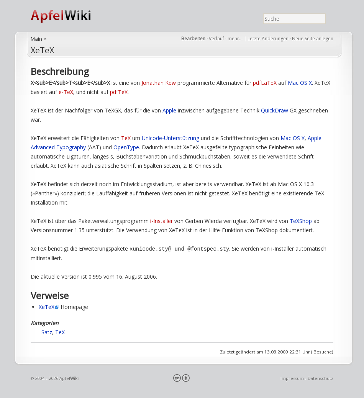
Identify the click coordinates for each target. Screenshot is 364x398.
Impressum (292, 378)
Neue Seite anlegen (312, 38)
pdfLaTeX (265, 82)
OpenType (126, 147)
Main (36, 38)
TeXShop (301, 221)
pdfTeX (119, 92)
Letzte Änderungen (268, 38)
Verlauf (216, 38)
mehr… (236, 38)
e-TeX (66, 92)
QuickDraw (274, 110)
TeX (126, 138)
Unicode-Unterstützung (170, 138)
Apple (169, 110)
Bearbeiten (193, 38)
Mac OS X (300, 82)
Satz (46, 331)
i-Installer (161, 221)
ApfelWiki (69, 16)
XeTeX (42, 50)
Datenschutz (320, 378)
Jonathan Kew (158, 82)
